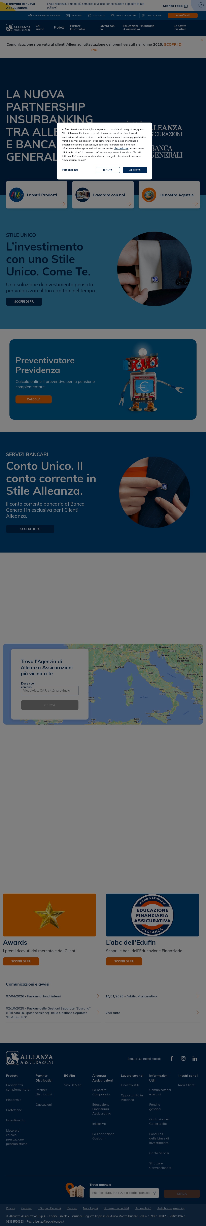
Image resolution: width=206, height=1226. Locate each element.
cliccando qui (121, 148)
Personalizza (70, 169)
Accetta (135, 170)
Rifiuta (107, 170)
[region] (104, 151)
